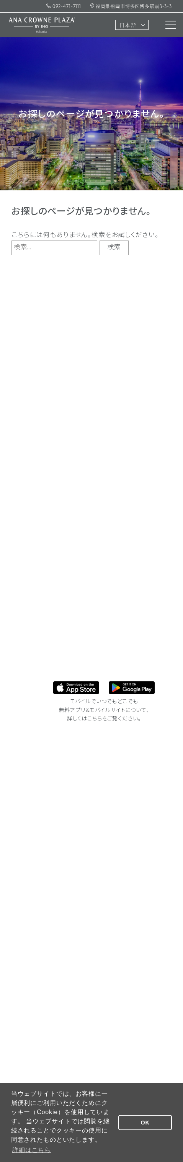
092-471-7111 (63, 7)
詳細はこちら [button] (31, 1150)
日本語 (128, 26)
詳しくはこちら (84, 719)
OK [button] (145, 1122)
